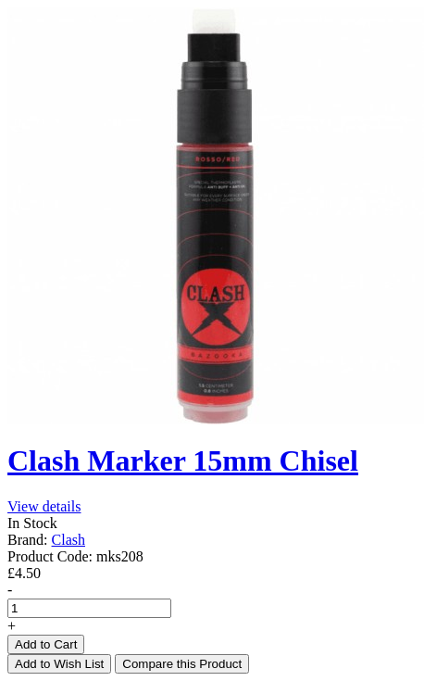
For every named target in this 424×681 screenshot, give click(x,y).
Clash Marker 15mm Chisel (182, 460)
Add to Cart (46, 644)
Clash (68, 540)
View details (44, 506)
